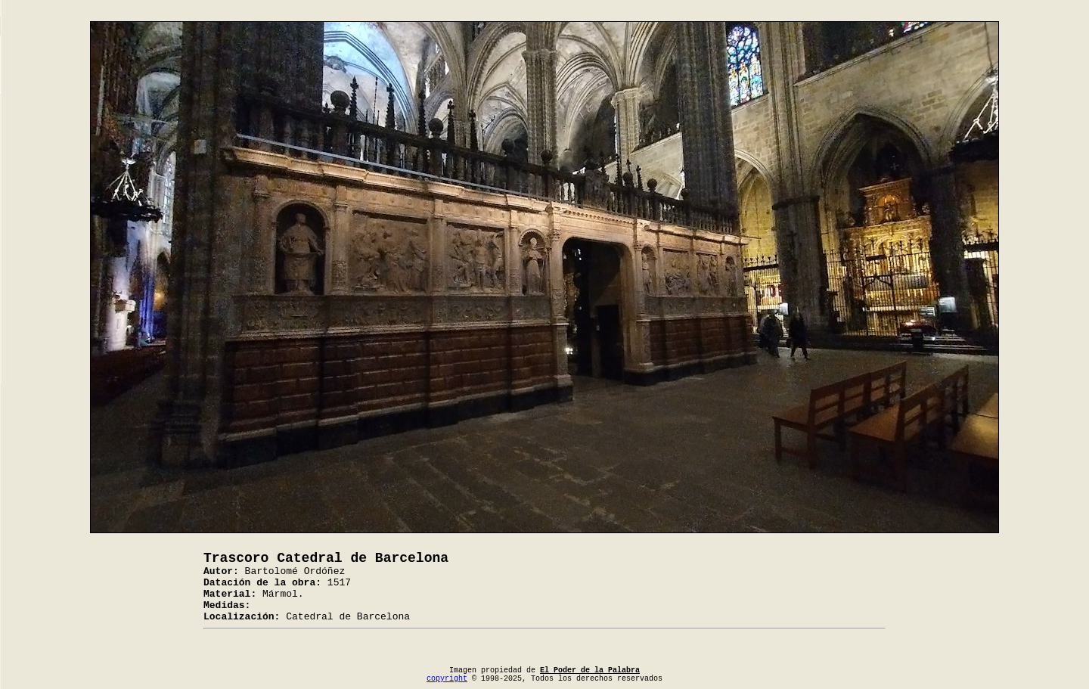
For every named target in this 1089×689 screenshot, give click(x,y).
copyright (447, 679)
